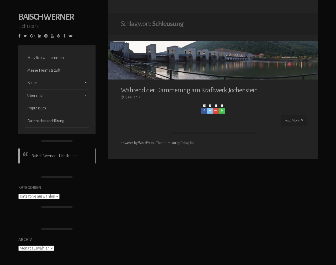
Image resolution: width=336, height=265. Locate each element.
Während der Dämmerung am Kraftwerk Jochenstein (189, 89)
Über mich (36, 95)
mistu (172, 142)
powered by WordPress (137, 142)
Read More (294, 120)
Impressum (36, 108)
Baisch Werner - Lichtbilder (54, 156)
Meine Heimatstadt (43, 70)
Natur (32, 83)
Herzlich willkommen (45, 58)
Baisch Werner (46, 17)
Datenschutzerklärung (45, 121)
